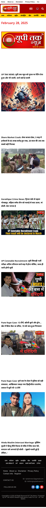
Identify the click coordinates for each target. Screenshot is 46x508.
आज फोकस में (10, 463)
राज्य (2, 15)
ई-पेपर (38, 463)
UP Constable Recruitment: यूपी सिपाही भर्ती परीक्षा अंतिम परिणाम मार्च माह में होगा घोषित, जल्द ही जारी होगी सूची (22, 264)
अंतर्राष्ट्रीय (23, 15)
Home (3, 2)
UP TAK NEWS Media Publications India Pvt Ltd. (21, 497)
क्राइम (42, 15)
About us (10, 2)
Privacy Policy (30, 2)
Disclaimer (19, 2)
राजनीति (36, 15)
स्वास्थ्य (21, 463)
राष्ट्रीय (16, 15)
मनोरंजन (9, 15)
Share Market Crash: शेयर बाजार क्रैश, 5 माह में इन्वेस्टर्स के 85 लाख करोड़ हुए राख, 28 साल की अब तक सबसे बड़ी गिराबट (22, 141)
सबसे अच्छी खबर (30, 463)
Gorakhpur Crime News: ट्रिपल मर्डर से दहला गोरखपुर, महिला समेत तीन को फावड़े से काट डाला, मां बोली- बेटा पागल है (22, 202)
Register (17, 473)
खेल (30, 15)
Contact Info (8, 473)
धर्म (16, 463)
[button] (42, 9)
